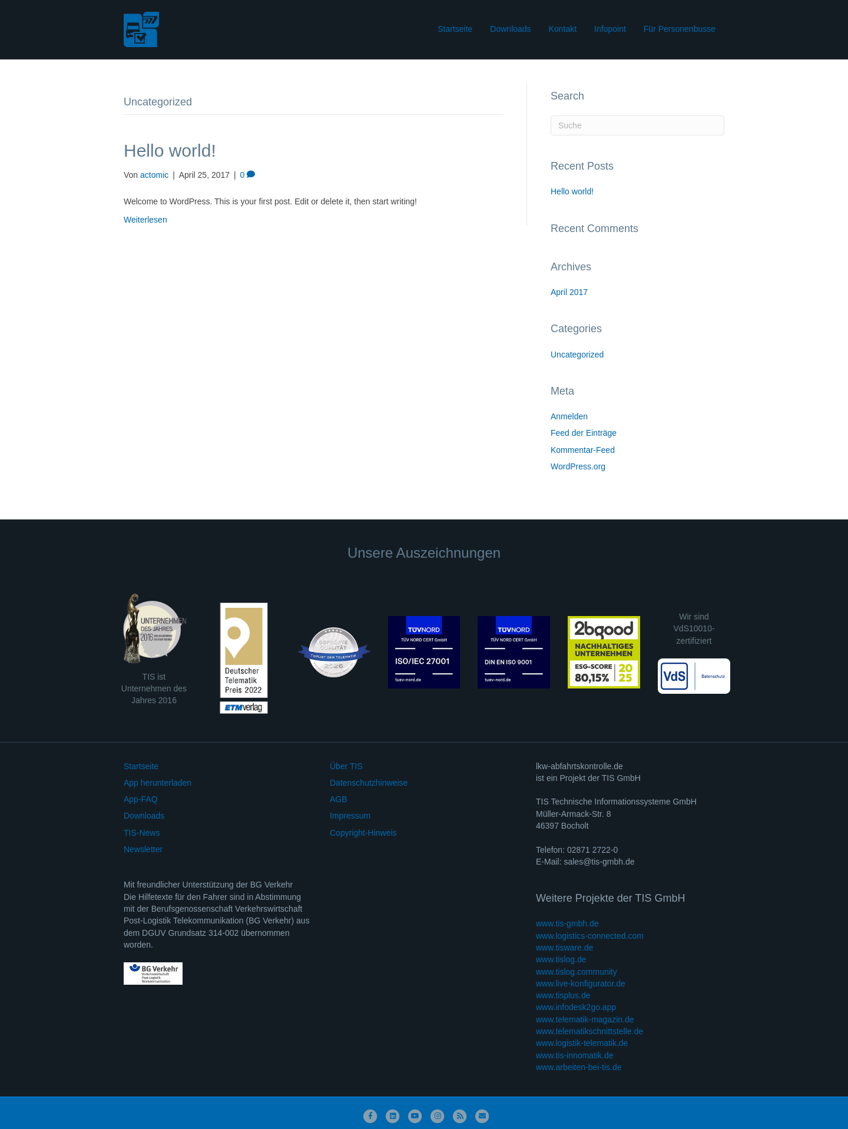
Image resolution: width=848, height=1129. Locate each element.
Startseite (455, 29)
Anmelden (569, 416)
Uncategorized (577, 354)
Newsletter (143, 849)
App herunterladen (157, 782)
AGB (338, 799)
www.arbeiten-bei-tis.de (579, 1067)
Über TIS (346, 766)
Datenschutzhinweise (369, 782)
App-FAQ (141, 799)
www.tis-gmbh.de (567, 923)
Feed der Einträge (584, 433)
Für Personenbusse (680, 29)
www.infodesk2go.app (576, 1007)
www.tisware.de (564, 947)
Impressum (350, 815)
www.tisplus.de (563, 995)
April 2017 (569, 292)
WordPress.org (578, 466)
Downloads (510, 29)
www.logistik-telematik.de (582, 1043)
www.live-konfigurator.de (580, 983)
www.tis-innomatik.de (575, 1055)
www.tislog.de (561, 959)
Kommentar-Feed (583, 450)
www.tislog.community (576, 971)
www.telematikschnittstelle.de (589, 1031)
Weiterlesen (145, 219)
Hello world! (170, 150)
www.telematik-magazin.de (585, 1019)
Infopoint (610, 29)
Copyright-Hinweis (363, 832)
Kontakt (563, 29)
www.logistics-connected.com (590, 936)
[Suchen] (637, 125)
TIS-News (142, 832)
